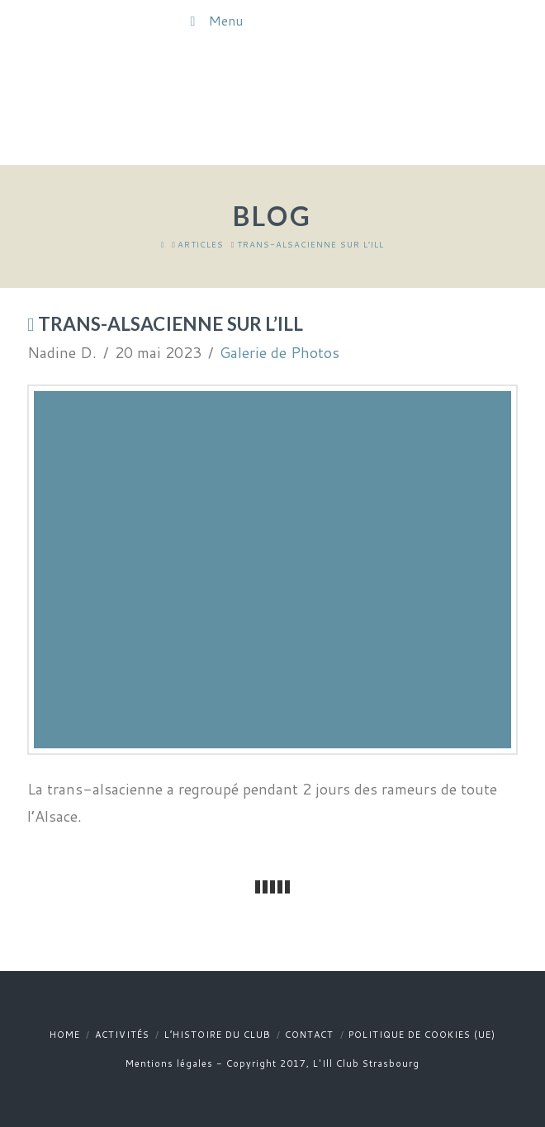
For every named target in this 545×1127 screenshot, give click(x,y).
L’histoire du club (217, 1034)
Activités (122, 1034)
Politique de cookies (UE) (421, 1034)
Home (65, 1034)
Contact (309, 1034)
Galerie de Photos (279, 352)
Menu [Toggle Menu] (213, 20)
